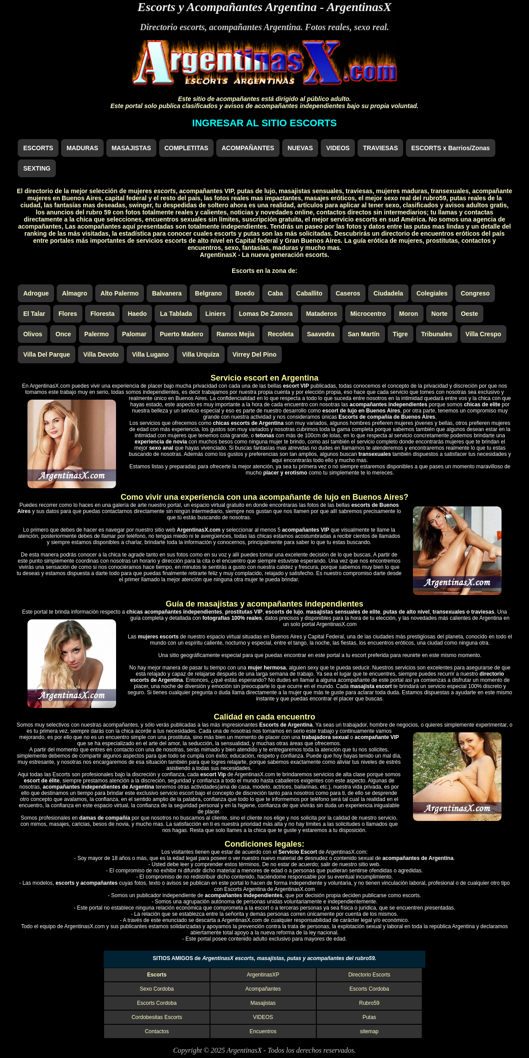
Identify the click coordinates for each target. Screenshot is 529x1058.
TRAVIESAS (380, 148)
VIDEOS (338, 148)
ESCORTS (38, 148)
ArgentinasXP (263, 975)
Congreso (475, 293)
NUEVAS (300, 148)
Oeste (469, 313)
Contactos (157, 1031)
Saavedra (321, 334)
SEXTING (36, 168)
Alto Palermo (120, 293)
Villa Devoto (101, 354)
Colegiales (431, 293)
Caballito (309, 293)
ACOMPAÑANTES (248, 148)
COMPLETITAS (186, 148)
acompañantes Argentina (255, 27)
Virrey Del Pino (254, 354)
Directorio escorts (172, 27)
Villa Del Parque (46, 354)
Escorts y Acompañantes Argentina (227, 7)
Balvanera (167, 293)
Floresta (102, 313)
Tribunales (436, 334)
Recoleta (280, 334)
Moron (408, 313)
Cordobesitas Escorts (157, 1017)
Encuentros (262, 1031)
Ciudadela (388, 293)
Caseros (348, 293)
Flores (67, 313)
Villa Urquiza (200, 354)
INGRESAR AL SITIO (264, 122)
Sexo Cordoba (157, 989)
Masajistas (263, 1003)
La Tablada (176, 313)
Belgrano (208, 293)
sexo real (370, 27)
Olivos (32, 334)
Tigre (400, 334)
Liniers (215, 313)
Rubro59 (369, 1003)
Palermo (96, 334)
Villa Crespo (484, 334)
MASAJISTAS (131, 148)
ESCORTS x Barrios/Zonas (450, 148)
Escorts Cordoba (369, 989)
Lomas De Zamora (265, 313)
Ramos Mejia (236, 334)
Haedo (137, 313)
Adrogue (36, 293)
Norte (440, 313)
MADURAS (82, 148)
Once (63, 334)
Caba (275, 293)
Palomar (134, 334)
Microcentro (368, 313)
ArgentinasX (359, 7)
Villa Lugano (150, 354)
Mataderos (321, 313)
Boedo (245, 293)
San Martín (364, 334)
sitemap (369, 1031)
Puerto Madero (181, 334)
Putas (369, 1017)
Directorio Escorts (369, 975)
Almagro (74, 293)
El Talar (34, 313)
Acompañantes (263, 989)
